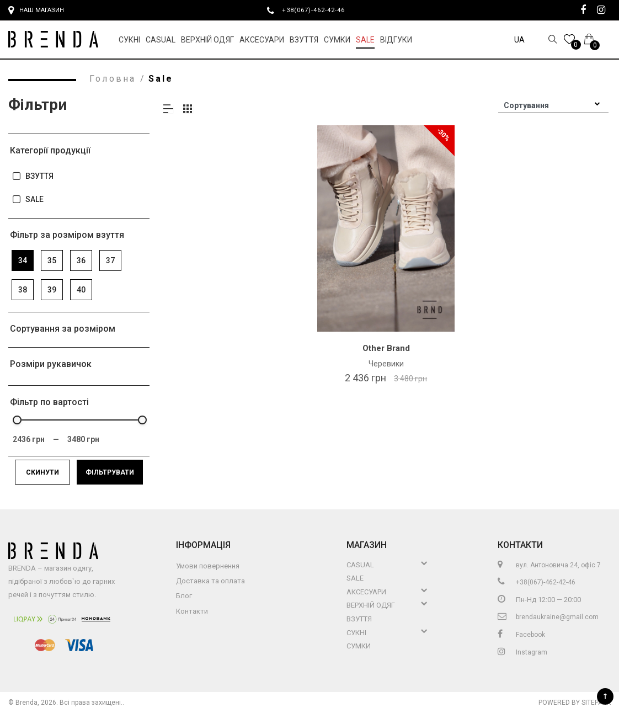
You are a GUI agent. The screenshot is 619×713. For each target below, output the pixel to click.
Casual (160, 39)
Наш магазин (36, 10)
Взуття (304, 39)
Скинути (42, 472)
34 (22, 260)
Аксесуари (261, 39)
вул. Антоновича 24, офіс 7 (549, 565)
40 (81, 289)
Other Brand (386, 348)
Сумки (337, 39)
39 (51, 289)
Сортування (526, 105)
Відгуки (396, 39)
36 (81, 260)
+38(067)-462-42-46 (318, 10)
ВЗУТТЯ (33, 176)
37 (110, 260)
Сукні (129, 39)
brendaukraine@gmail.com (548, 617)
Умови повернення (207, 566)
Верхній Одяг (207, 39)
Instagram (522, 652)
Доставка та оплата (210, 581)
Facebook (521, 634)
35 (51, 260)
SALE (28, 199)
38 (22, 289)
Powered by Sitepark (574, 702)
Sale (365, 39)
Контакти (192, 611)
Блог (184, 596)
